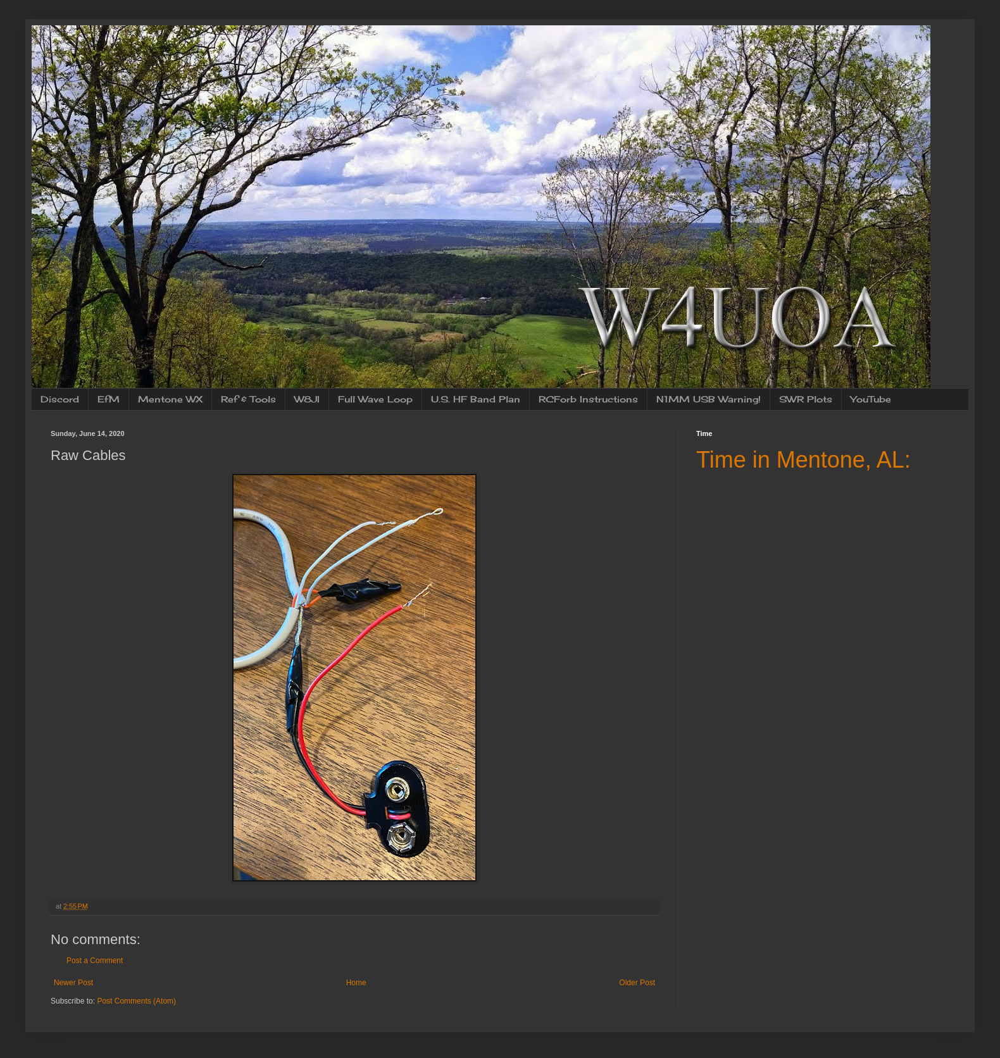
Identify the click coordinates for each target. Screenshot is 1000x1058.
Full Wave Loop (375, 399)
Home (356, 982)
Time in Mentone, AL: (803, 460)
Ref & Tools (248, 399)
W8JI (307, 399)
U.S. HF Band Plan (475, 399)
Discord (60, 399)
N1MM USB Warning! (708, 399)
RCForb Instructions (588, 399)
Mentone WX (170, 399)
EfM (108, 399)
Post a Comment (94, 960)
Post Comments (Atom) (136, 1001)
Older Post (637, 982)
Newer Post (73, 982)
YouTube (871, 399)
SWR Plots (805, 399)
